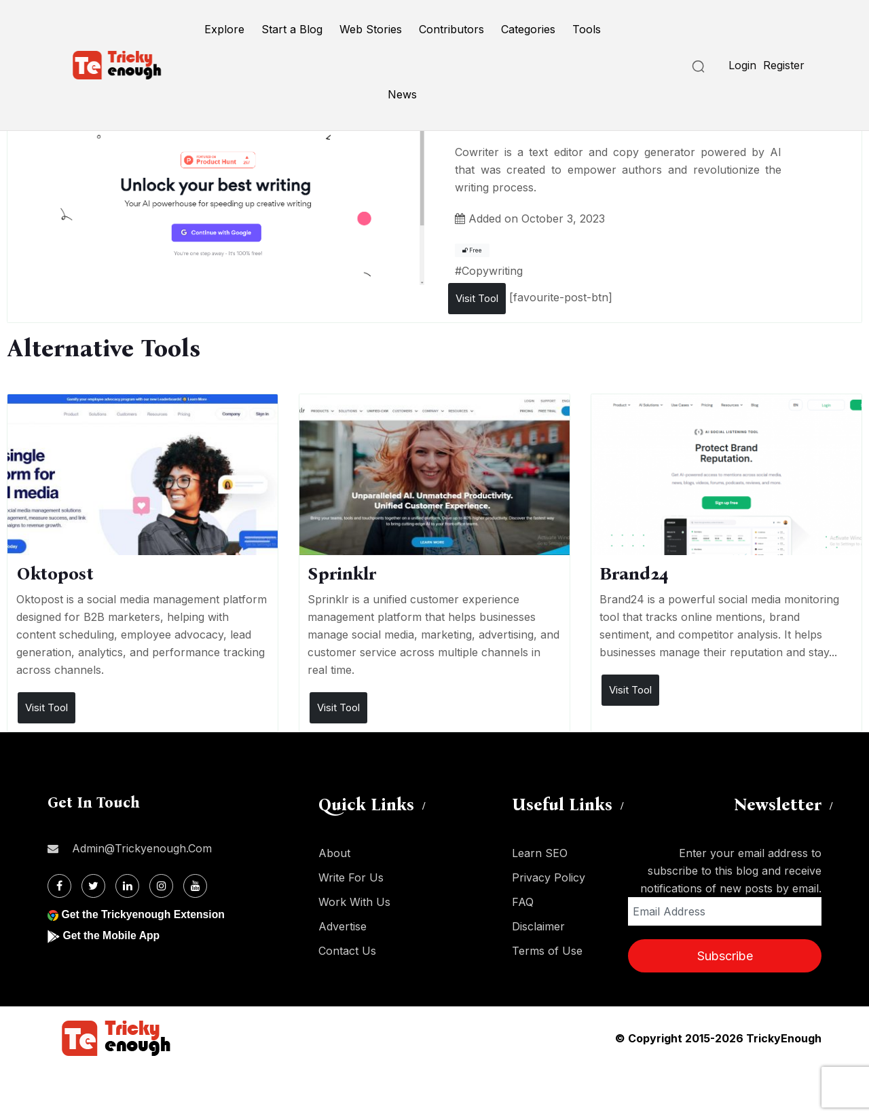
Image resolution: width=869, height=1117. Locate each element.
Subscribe (725, 956)
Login (742, 65)
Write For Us (351, 877)
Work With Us (354, 902)
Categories (528, 29)
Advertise (342, 926)
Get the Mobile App (111, 935)
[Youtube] (195, 886)
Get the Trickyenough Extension (144, 914)
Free (472, 250)
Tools (586, 29)
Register (784, 65)
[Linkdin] (127, 886)
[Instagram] (161, 886)
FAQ (523, 902)
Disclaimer (538, 926)
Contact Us (347, 951)
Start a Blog (291, 29)
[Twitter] (93, 886)
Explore (224, 29)
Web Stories (370, 29)
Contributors (451, 29)
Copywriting (492, 271)
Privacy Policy (548, 877)
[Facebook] (59, 886)
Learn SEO (540, 853)
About (334, 853)
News (402, 94)
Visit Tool (477, 298)
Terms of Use (547, 951)
